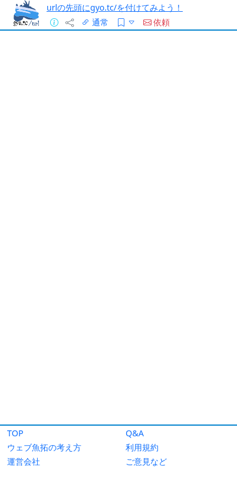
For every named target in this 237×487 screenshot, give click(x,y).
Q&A (135, 433)
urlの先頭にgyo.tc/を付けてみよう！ (115, 7)
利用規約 (142, 447)
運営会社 (23, 461)
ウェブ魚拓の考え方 (44, 447)
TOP (15, 433)
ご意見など (146, 461)
